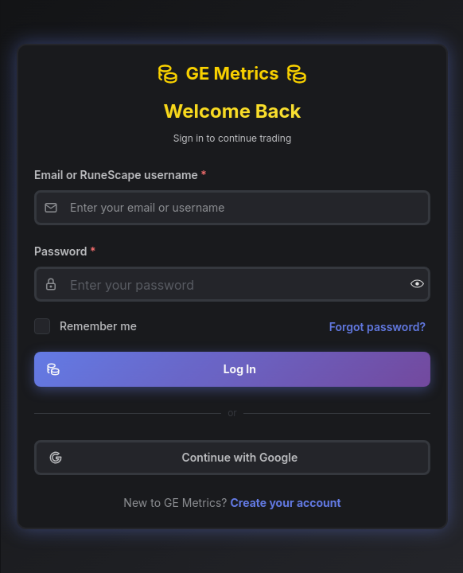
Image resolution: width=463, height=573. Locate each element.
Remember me (100, 326)
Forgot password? (380, 326)
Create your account (287, 502)
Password (67, 251)
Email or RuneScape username (123, 174)
